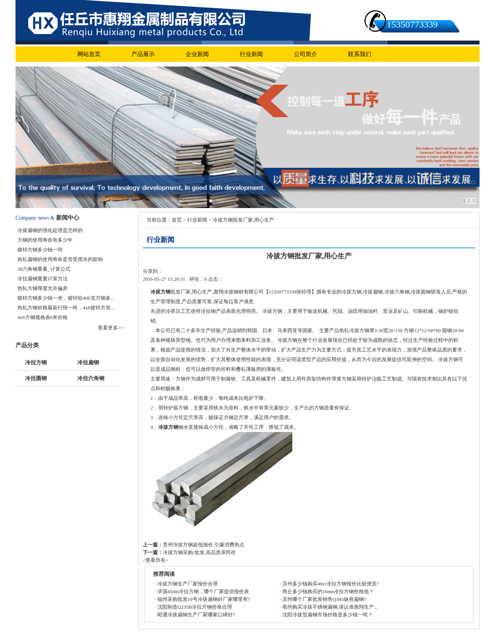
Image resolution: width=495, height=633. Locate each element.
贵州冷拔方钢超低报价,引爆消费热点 (203, 545)
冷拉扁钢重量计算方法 (42, 279)
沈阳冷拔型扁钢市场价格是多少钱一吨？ (327, 615)
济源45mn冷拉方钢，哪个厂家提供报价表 (203, 591)
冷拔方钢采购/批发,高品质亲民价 (199, 552)
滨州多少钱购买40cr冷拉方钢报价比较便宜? (330, 584)
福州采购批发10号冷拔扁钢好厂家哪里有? (203, 599)
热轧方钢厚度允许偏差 (42, 288)
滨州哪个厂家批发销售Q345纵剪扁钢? (324, 599)
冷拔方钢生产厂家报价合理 (187, 584)
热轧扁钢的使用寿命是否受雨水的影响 (60, 259)
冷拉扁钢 (88, 362)
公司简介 (305, 54)
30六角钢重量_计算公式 (43, 269)
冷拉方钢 (36, 362)
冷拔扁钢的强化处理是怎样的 (50, 230)
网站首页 (89, 54)
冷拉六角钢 (90, 377)
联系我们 (359, 54)
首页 (177, 220)
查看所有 (155, 560)
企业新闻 (197, 54)
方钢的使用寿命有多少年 (45, 240)
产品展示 (143, 54)
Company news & (35, 218)
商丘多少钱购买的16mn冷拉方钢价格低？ (328, 591)
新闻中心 (67, 218)
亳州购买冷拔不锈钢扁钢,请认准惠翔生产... (330, 607)
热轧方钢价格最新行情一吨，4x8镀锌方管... (65, 308)
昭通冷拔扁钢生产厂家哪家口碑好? (196, 615)
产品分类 (27, 345)
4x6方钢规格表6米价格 (42, 317)
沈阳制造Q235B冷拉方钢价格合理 (194, 607)
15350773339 (412, 24)
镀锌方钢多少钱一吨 (40, 250)
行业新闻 (251, 54)
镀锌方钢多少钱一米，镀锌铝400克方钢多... (65, 298)
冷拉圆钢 (36, 377)
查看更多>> (111, 328)
